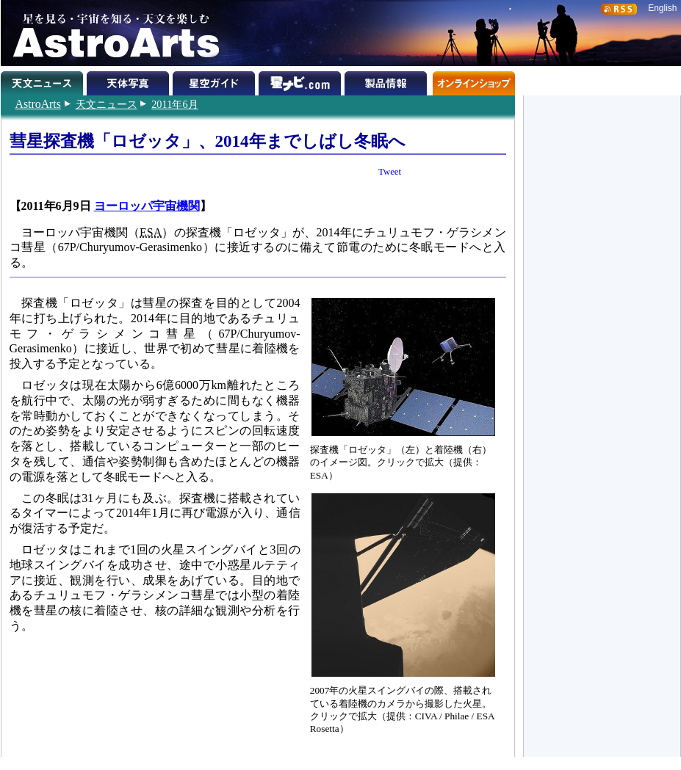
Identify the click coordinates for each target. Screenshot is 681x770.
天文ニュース (106, 104)
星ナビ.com (302, 80)
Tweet (389, 172)
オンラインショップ (473, 80)
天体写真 (130, 80)
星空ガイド (216, 80)
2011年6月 (174, 104)
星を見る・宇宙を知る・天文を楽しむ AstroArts (111, 33)
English (662, 8)
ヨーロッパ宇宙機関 (147, 206)
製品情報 (387, 80)
